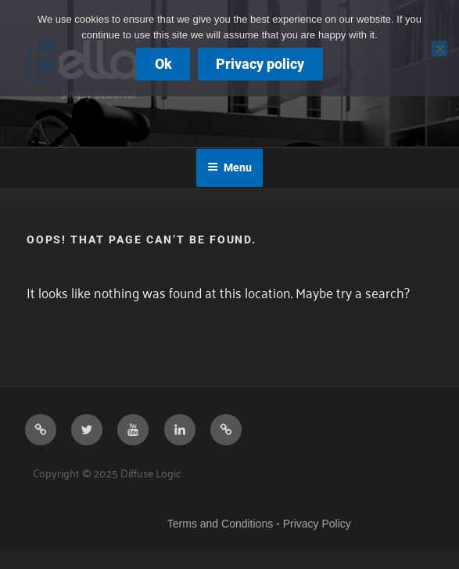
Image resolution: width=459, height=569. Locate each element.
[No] (439, 48)
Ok (163, 64)
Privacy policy (260, 64)
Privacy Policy (317, 523)
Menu (229, 167)
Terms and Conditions (220, 523)
